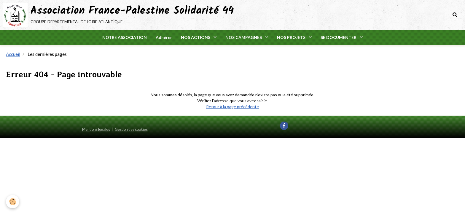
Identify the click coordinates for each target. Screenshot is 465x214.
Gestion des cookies (131, 129)
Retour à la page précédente (232, 106)
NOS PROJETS (291, 37)
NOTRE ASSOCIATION (124, 37)
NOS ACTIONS (196, 37)
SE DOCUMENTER (339, 37)
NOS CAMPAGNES (244, 37)
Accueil (13, 54)
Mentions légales (96, 129)
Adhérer (164, 37)
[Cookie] (12, 201)
